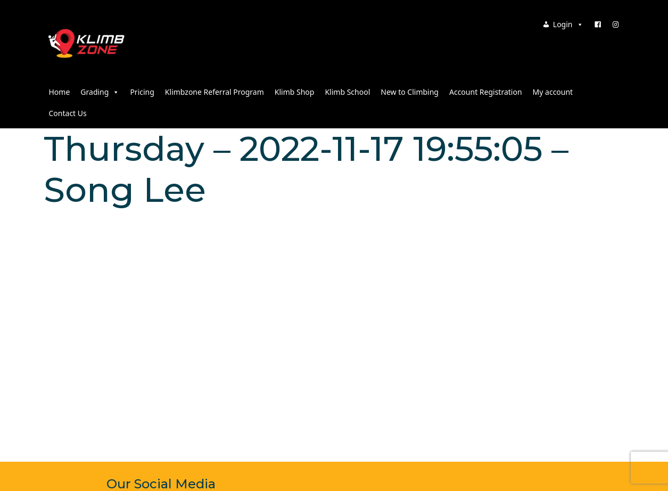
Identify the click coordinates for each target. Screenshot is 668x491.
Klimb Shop (295, 92)
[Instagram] (616, 24)
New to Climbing (410, 92)
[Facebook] (598, 24)
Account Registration (485, 92)
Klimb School (347, 92)
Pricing (142, 92)
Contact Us (68, 113)
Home (59, 92)
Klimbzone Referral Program (214, 92)
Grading (99, 92)
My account (553, 92)
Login (568, 24)
